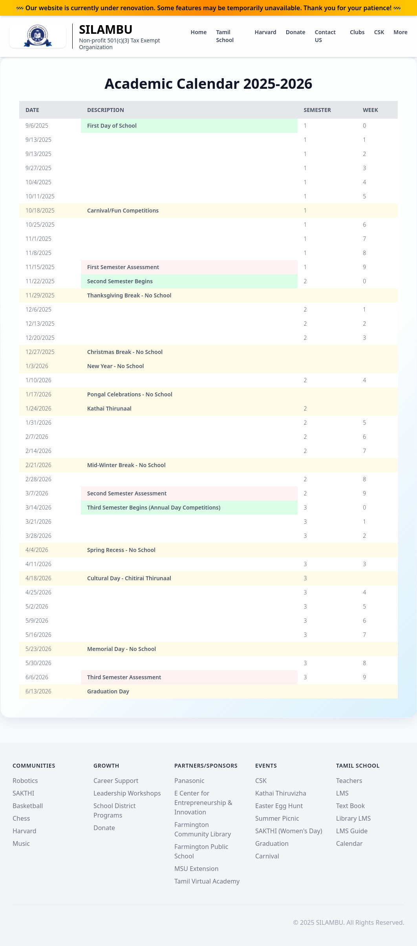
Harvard (265, 32)
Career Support (116, 780)
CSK (379, 32)
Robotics (25, 780)
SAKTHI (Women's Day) (288, 831)
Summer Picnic (277, 818)
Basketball (28, 805)
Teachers (349, 780)
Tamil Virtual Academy (207, 881)
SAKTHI (23, 793)
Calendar (349, 843)
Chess (21, 818)
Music (21, 843)
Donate (295, 32)
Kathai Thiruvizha (280, 793)
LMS (342, 793)
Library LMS (353, 818)
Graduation (272, 843)
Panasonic (189, 780)
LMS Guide (352, 831)
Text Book (350, 805)
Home (199, 32)
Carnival (267, 856)
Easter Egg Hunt (279, 805)
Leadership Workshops (127, 793)
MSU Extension (196, 868)
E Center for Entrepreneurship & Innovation (203, 802)
